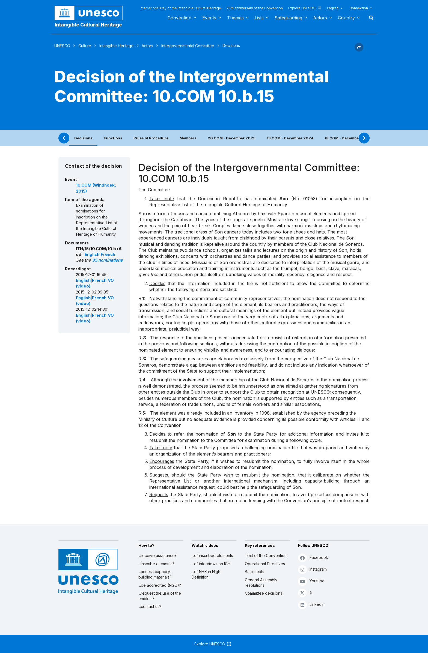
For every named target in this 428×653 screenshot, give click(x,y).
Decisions (83, 138)
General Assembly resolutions (261, 582)
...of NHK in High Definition (206, 574)
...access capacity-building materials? (154, 574)
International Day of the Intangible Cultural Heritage (180, 8)
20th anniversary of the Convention (255, 8)
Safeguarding (288, 17)
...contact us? (149, 606)
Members (188, 138)
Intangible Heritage (116, 45)
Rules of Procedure (150, 138)
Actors (320, 17)
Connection (358, 8)
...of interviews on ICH (211, 563)
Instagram (312, 569)
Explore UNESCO (305, 8)
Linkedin (311, 604)
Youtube (311, 581)
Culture (84, 45)
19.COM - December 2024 (290, 138)
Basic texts (254, 571)
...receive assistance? (157, 555)
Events (209, 17)
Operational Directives (265, 563)
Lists (259, 17)
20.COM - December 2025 (231, 138)
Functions (113, 138)
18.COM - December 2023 (348, 138)
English (332, 8)
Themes (235, 17)
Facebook (313, 557)
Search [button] (369, 17)
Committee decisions (263, 593)
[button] (359, 50)
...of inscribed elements (212, 555)
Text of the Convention (266, 555)
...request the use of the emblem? (159, 596)
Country (346, 17)
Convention (179, 17)
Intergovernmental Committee (187, 45)
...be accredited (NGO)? (159, 585)
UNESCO (62, 45)
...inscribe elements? (156, 563)
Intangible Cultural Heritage (88, 25)
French (108, 254)
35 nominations (107, 260)
